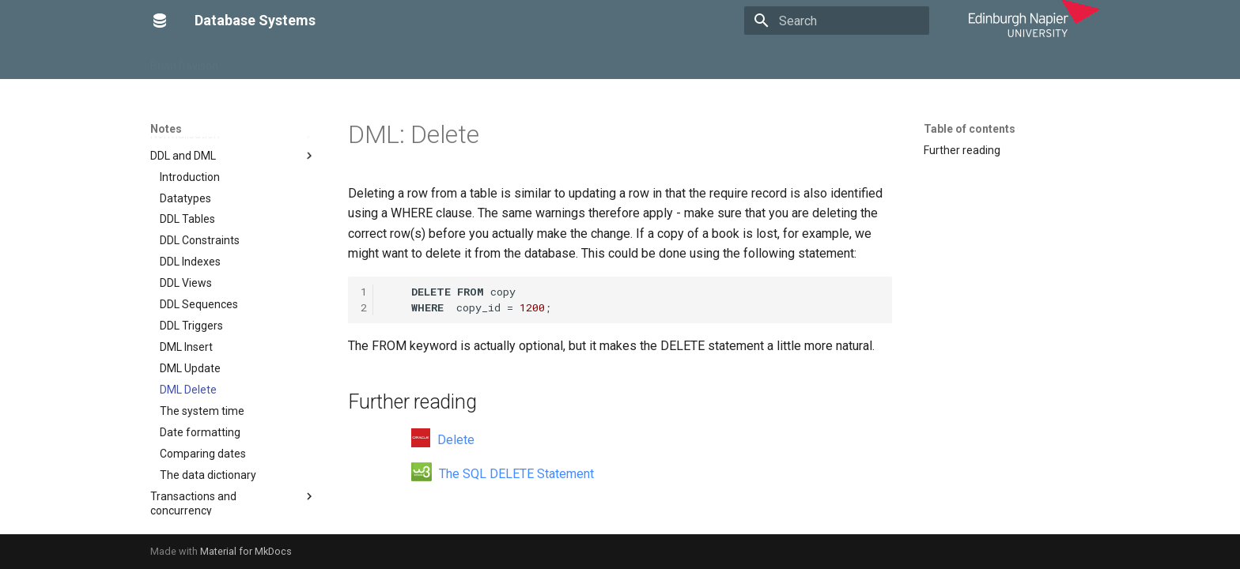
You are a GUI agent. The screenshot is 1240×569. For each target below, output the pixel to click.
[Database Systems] (160, 20)
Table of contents (969, 128)
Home (252, 61)
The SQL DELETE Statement (502, 473)
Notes (301, 61)
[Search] (836, 20)
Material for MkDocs (246, 551)
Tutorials (356, 61)
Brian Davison (184, 61)
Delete (442, 439)
